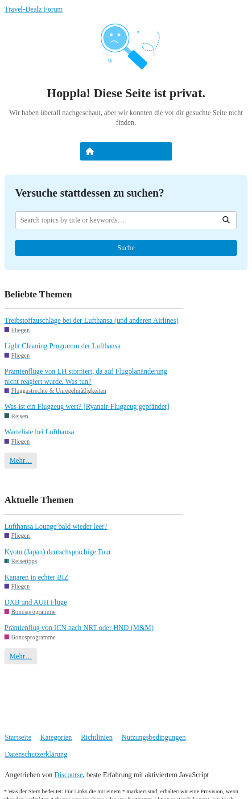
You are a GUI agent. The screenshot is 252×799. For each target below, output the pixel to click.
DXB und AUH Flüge (35, 602)
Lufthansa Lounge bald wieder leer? (55, 526)
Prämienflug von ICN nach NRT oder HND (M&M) (78, 627)
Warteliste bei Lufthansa (39, 432)
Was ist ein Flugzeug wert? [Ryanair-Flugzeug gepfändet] (86, 406)
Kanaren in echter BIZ (36, 577)
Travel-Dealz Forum (33, 9)
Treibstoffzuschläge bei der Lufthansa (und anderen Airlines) (91, 320)
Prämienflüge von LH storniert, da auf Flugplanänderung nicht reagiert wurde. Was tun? (85, 376)
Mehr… (20, 460)
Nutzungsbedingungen (153, 737)
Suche (126, 247)
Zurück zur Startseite (126, 151)
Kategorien (56, 737)
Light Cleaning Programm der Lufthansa (62, 346)
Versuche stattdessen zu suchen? (89, 193)
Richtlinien (96, 737)
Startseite (18, 737)
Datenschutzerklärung (36, 754)
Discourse (68, 774)
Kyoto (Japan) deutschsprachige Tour (57, 552)
